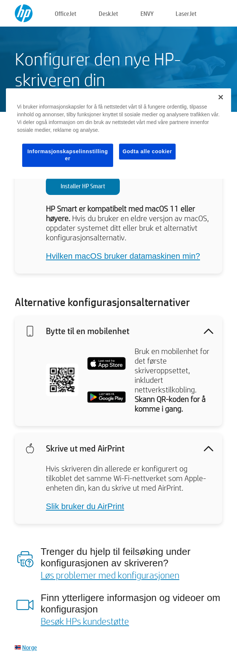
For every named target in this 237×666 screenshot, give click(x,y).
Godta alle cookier (147, 151)
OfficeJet (66, 13)
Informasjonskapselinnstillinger (67, 155)
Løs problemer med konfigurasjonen (110, 575)
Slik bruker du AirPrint (85, 506)
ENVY (146, 13)
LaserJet (186, 13)
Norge (29, 647)
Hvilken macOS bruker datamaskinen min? (123, 256)
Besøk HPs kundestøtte (85, 621)
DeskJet (108, 13)
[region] (118, 133)
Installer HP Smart (83, 186)
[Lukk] (221, 97)
